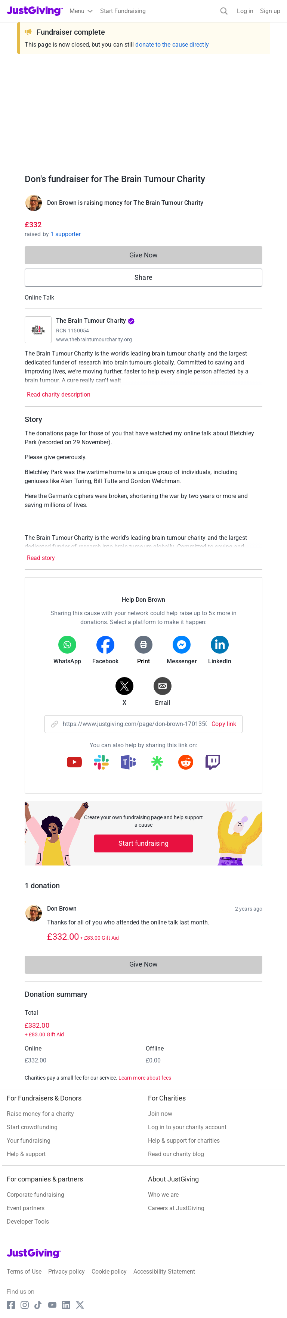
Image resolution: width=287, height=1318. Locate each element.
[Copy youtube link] (74, 763)
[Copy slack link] (101, 763)
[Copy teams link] (128, 763)
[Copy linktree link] (157, 765)
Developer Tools (28, 1221)
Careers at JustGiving (176, 1208)
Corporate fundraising (35, 1194)
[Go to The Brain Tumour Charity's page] (38, 329)
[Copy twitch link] (212, 763)
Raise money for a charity (40, 1113)
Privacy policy (66, 1271)
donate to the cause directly (172, 44)
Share (143, 277)
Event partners (25, 1208)
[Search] (224, 11)
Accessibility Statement (164, 1271)
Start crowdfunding (32, 1127)
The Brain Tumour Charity (95, 320)
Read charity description (58, 394)
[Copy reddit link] (185, 763)
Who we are (163, 1194)
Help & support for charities (184, 1140)
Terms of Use (24, 1271)
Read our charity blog (176, 1154)
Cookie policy (109, 1271)
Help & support (26, 1154)
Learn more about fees (144, 1078)
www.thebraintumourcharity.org (94, 339)
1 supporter (65, 234)
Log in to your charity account (187, 1127)
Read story (41, 557)
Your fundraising (28, 1140)
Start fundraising (143, 843)
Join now (160, 1113)
